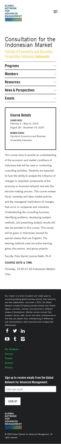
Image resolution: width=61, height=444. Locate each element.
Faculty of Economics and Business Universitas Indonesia (28, 54)
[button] (56, 12)
